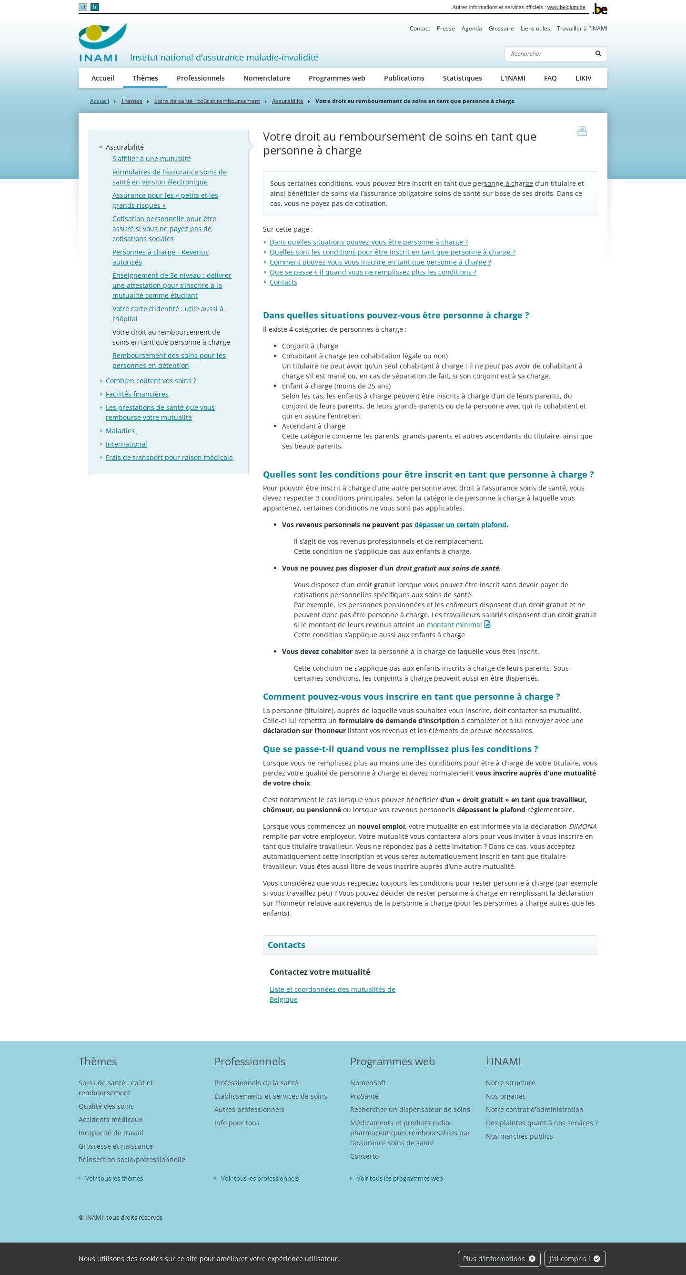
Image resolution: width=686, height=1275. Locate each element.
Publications (404, 77)
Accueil (102, 77)
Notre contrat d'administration (535, 1109)
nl (83, 7)
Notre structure (510, 1082)
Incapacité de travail (111, 1132)
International (126, 444)
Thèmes (150, 77)
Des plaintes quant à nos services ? (542, 1122)
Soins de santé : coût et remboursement (207, 101)
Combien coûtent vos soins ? (151, 380)
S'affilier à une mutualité (151, 158)
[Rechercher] (547, 53)
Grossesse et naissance (116, 1146)
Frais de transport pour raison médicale (169, 457)
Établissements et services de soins (270, 1096)
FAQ (550, 77)
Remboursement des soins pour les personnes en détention (169, 360)
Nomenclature (266, 77)
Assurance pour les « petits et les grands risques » (165, 200)
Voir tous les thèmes (114, 1178)
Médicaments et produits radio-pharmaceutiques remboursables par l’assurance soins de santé (410, 1132)
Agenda (472, 28)
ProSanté (364, 1096)
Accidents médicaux (110, 1119)
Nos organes (506, 1096)
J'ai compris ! (575, 1258)
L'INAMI (513, 77)
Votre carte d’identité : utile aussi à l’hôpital (167, 313)
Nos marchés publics (519, 1136)
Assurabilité (287, 101)
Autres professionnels (249, 1109)
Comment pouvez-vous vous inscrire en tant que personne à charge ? (380, 261)
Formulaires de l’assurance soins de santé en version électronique (169, 176)
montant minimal (454, 624)
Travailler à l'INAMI (582, 28)
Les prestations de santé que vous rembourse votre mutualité (160, 412)
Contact (420, 28)
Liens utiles (535, 28)
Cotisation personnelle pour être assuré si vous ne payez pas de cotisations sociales (164, 228)
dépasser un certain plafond (460, 524)
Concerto (364, 1156)
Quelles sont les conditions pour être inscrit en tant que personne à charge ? (392, 251)
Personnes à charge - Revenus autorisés (160, 256)
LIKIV (583, 77)
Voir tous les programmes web (400, 1178)
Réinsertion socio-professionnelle (132, 1159)
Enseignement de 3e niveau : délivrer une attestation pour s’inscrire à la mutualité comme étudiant (172, 285)
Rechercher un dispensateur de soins (410, 1109)
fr (94, 7)
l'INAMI (503, 1061)
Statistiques (462, 77)
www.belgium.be (566, 7)
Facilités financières (137, 393)
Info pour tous (237, 1122)
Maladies (120, 430)
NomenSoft (368, 1082)
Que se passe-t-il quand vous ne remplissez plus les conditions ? (373, 271)
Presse (446, 28)
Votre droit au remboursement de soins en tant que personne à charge (171, 337)
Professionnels (201, 77)
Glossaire (501, 28)
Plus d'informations (499, 1258)
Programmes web (337, 77)
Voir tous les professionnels (260, 1178)
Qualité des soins (106, 1106)
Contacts (283, 281)
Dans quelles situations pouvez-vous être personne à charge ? (369, 241)
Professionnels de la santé (256, 1082)
